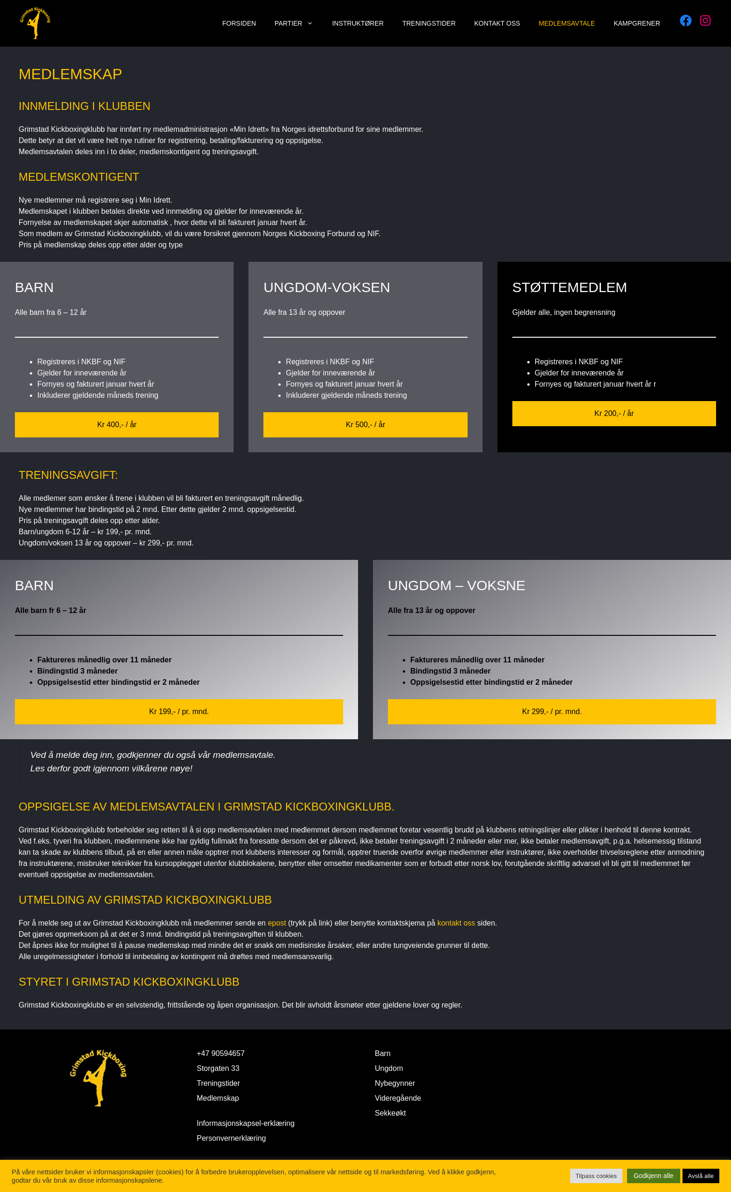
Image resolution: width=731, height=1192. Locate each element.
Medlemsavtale (567, 23)
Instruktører (357, 23)
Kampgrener (637, 23)
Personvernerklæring (231, 1138)
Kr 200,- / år (614, 413)
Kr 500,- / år (365, 425)
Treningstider (428, 23)
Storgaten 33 (218, 1068)
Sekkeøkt (390, 1113)
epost (278, 923)
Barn (383, 1053)
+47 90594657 (221, 1053)
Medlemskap (218, 1098)
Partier (299, 23)
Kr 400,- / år (116, 425)
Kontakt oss (497, 23)
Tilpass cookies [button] (596, 1175)
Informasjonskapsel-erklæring (246, 1123)
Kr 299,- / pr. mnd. (552, 711)
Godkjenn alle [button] (654, 1175)
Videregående (398, 1098)
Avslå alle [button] (701, 1175)
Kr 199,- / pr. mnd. (179, 711)
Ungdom (389, 1068)
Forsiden (239, 23)
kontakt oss (456, 923)
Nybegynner (395, 1083)
